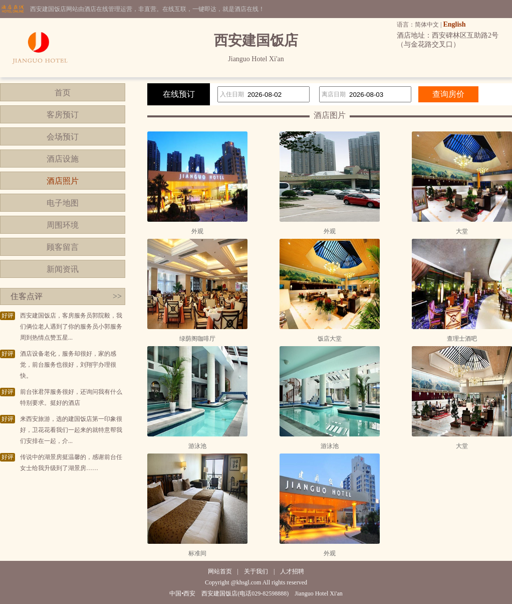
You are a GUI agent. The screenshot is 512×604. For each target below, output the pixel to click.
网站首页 (220, 571)
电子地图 (63, 203)
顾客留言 (63, 247)
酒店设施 (63, 159)
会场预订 (63, 136)
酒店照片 (63, 181)
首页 (63, 92)
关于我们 (256, 571)
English (454, 24)
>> (117, 296)
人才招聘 (292, 571)
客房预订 (63, 114)
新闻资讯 (63, 269)
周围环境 (63, 225)
